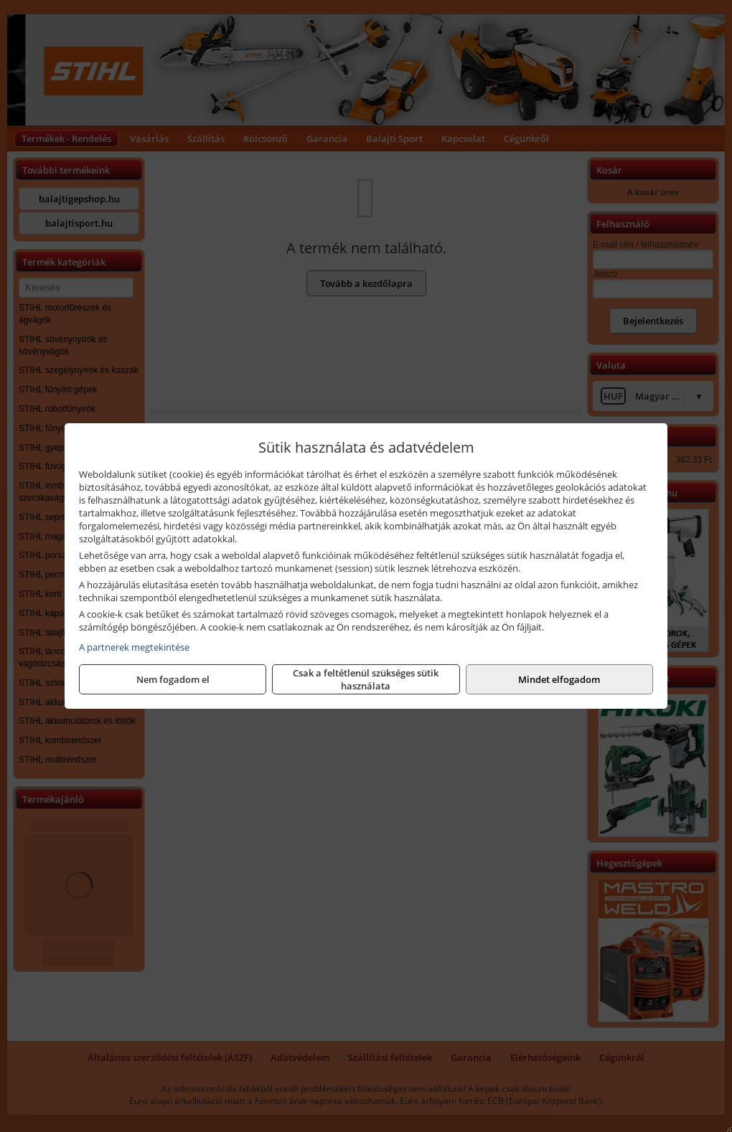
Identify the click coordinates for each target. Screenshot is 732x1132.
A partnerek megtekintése (134, 647)
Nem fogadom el (173, 679)
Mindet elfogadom (559, 679)
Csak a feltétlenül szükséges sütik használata (365, 679)
